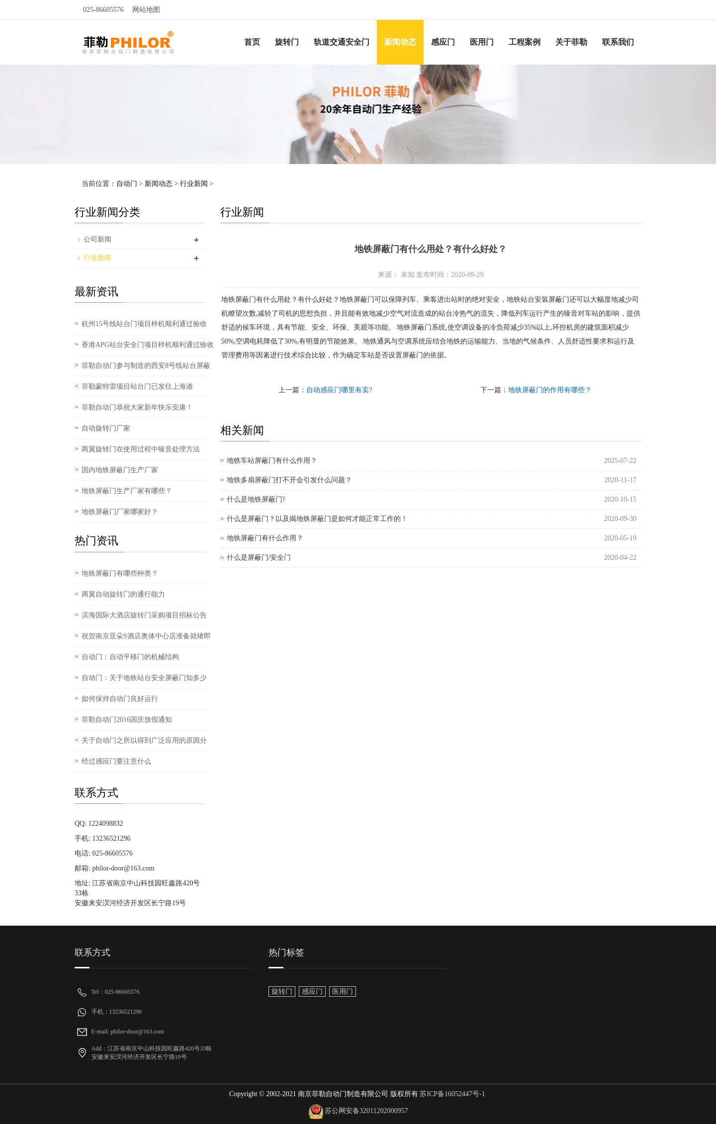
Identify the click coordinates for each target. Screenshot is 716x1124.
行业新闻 (194, 183)
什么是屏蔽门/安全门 (259, 557)
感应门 (443, 42)
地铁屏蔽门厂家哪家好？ (120, 512)
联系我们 (618, 42)
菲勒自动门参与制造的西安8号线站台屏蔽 (146, 365)
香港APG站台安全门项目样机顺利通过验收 (148, 344)
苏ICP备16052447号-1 (451, 1094)
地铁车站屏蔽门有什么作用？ (272, 460)
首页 (252, 42)
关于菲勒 (571, 42)
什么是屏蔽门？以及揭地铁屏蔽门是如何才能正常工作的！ (317, 518)
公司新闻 (97, 239)
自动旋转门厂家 (106, 428)
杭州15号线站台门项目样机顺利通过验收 (144, 324)
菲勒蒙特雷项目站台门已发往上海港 (137, 386)
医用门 (482, 42)
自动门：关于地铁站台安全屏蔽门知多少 (144, 678)
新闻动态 (400, 42)
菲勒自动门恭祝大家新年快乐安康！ (137, 407)
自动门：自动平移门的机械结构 (130, 657)
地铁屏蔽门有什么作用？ (265, 538)
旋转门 (287, 42)
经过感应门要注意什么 (116, 761)
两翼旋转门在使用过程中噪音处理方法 (141, 449)
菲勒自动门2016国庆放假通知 (127, 719)
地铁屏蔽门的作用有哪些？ (550, 390)
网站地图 (146, 9)
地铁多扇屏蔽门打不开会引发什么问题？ (289, 480)
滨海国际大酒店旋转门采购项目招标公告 (144, 615)
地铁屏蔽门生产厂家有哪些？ (127, 491)
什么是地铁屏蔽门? (256, 499)
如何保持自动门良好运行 (120, 698)
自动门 (126, 183)
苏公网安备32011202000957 (366, 1111)
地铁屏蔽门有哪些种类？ (120, 573)
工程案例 (524, 42)
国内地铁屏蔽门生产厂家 (120, 470)
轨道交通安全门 (341, 42)
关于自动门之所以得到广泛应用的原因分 (144, 740)
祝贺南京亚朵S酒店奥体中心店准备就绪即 (146, 636)
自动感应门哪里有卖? (339, 390)
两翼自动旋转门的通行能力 (123, 594)
